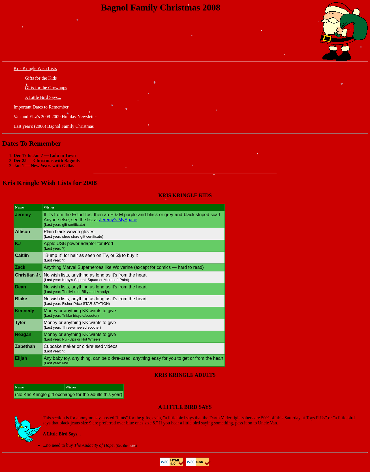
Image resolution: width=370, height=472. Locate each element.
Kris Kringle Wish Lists (35, 68)
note (132, 445)
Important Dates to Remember (41, 107)
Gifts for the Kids (41, 78)
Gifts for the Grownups (46, 87)
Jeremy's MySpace (118, 219)
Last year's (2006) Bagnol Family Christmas (54, 126)
